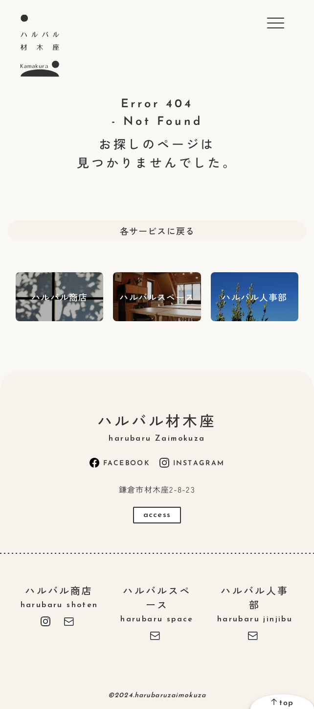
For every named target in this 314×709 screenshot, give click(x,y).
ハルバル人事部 (255, 603)
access (157, 515)
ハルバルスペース (157, 603)
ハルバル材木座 (157, 426)
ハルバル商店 (59, 596)
